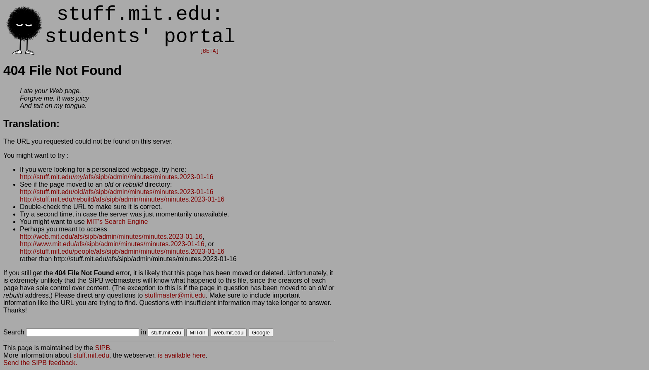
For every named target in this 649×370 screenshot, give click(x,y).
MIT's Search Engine (117, 221)
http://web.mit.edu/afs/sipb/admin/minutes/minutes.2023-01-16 (111, 236)
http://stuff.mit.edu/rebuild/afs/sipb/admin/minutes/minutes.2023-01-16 (122, 199)
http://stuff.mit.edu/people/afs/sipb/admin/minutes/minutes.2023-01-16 (122, 251)
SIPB (102, 347)
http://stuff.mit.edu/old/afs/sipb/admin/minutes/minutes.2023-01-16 (117, 191)
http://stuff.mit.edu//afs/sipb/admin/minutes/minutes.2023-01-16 (117, 176)
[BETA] (209, 51)
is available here (182, 355)
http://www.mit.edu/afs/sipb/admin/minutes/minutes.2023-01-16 (112, 243)
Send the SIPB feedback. (40, 362)
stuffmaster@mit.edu (175, 295)
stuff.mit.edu (91, 355)
